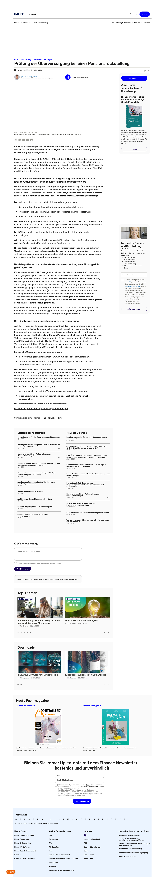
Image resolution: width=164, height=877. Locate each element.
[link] (17, 22)
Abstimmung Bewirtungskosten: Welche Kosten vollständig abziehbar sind (36, 483)
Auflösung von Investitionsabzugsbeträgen (34, 499)
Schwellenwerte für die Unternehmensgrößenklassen (38, 437)
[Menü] (32, 14)
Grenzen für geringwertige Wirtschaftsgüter (34, 507)
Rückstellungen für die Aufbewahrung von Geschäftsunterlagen (34, 455)
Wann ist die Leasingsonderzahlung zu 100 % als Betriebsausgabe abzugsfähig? (36, 473)
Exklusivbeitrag (25, 599)
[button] (144, 14)
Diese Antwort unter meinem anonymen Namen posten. (40, 564)
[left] (104, 632)
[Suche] (133, 14)
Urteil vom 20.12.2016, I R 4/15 (41, 159)
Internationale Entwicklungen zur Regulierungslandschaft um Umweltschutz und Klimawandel (85, 484)
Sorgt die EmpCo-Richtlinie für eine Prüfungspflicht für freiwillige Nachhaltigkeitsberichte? (87, 447)
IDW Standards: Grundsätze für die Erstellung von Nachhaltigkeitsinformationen (86, 465)
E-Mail (57, 776)
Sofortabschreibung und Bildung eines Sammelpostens (32, 515)
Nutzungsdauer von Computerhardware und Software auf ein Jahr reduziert (39, 445)
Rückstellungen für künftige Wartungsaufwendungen (41, 408)
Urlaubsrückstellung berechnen (30, 491)
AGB (129, 282)
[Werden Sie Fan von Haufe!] (85, 835)
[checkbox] (15, 563)
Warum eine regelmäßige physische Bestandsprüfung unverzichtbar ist (87, 521)
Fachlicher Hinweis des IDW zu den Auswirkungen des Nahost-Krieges (88, 474)
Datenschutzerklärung (132, 286)
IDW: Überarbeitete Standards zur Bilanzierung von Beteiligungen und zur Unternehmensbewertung (86, 456)
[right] (108, 632)
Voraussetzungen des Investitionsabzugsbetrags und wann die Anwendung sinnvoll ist (38, 464)
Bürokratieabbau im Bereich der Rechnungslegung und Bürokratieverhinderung (86, 438)
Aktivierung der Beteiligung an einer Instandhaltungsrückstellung (80, 504)
